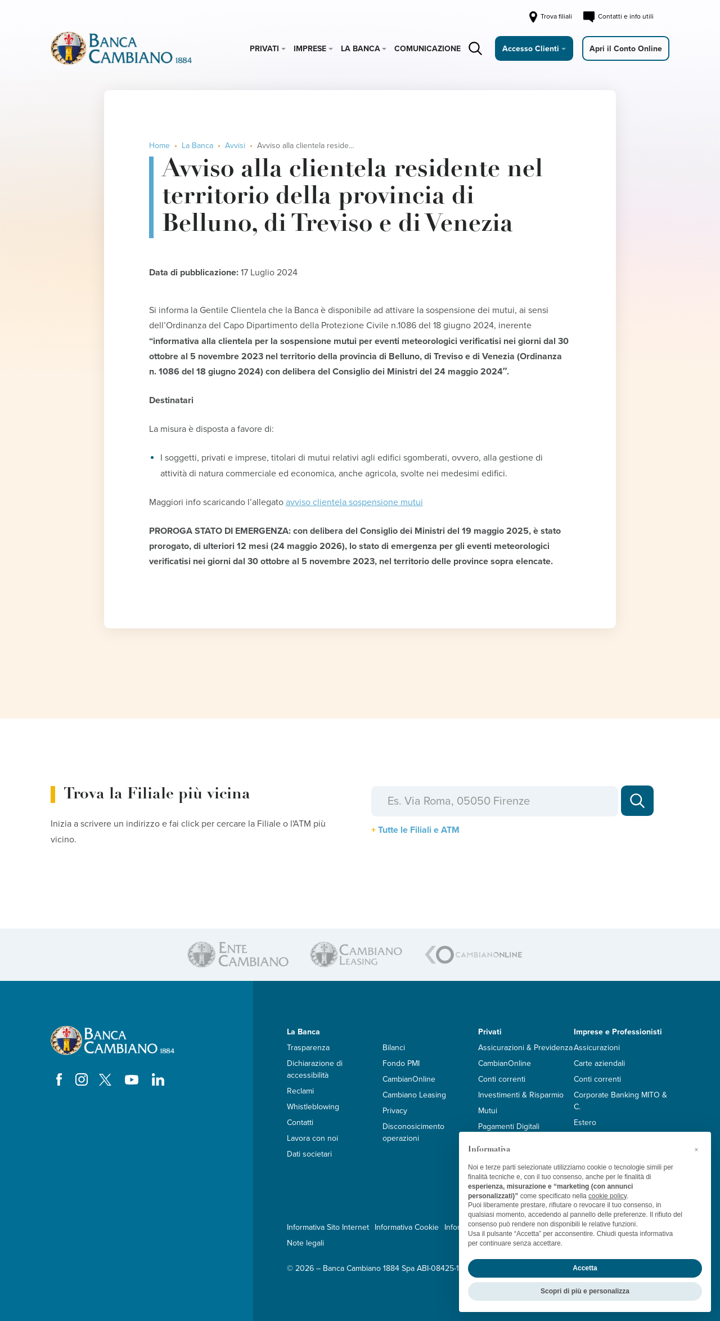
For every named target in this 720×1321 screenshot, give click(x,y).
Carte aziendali (599, 1063)
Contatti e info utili (618, 17)
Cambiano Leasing (414, 1095)
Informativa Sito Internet (328, 1227)
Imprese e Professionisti (618, 1032)
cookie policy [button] (607, 1196)
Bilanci (393, 1047)
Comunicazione (427, 48)
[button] (696, 1150)
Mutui (487, 1110)
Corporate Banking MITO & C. (620, 1101)
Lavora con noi (312, 1138)
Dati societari (309, 1154)
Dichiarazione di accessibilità (315, 1069)
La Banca (360, 48)
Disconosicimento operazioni (413, 1132)
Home (159, 145)
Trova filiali (550, 17)
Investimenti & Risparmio (521, 1095)
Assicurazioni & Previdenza (525, 1047)
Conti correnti (501, 1079)
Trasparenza (308, 1047)
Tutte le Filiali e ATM (419, 830)
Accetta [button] (585, 1268)
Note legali (305, 1243)
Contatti (300, 1122)
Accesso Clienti (530, 48)
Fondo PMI (401, 1063)
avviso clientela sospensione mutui (354, 502)
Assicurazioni (597, 1047)
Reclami (300, 1091)
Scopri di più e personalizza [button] (585, 1291)
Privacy (394, 1110)
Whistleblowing (313, 1107)
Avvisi (235, 145)
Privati (264, 48)
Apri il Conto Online (626, 48)
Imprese (310, 48)
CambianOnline (408, 1079)
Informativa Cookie (407, 1227)
